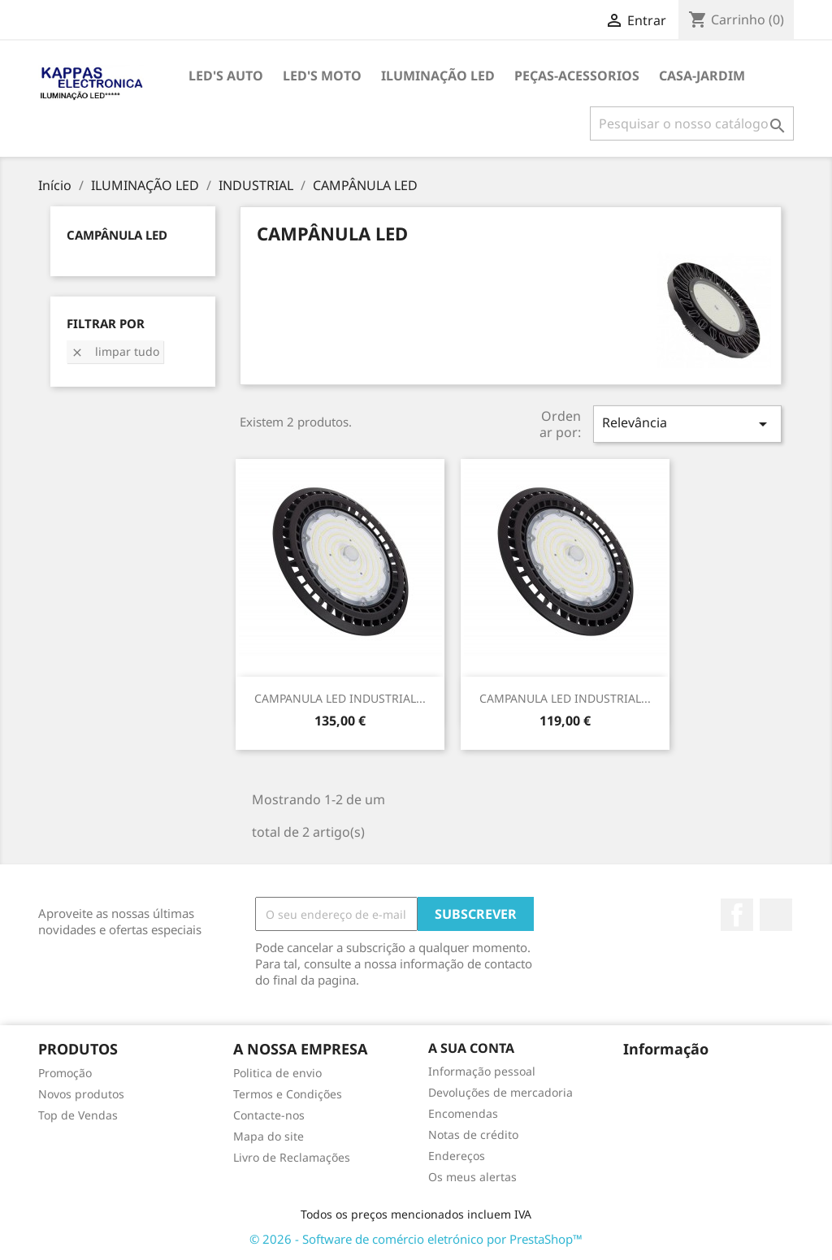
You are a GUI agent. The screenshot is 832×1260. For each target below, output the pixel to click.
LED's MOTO (322, 75)
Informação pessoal (481, 1071)
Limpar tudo (115, 351)
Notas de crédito (473, 1134)
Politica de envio (277, 1072)
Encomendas (463, 1113)
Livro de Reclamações (291, 1157)
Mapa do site (268, 1136)
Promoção (65, 1072)
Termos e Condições (287, 1094)
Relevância (687, 424)
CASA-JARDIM (702, 75)
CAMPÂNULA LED (117, 235)
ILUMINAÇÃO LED (438, 75)
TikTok (776, 914)
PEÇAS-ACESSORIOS (576, 75)
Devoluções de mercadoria (500, 1092)
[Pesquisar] (692, 123)
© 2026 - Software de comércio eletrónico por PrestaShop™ (416, 1239)
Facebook (737, 914)
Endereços (456, 1155)
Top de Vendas (78, 1115)
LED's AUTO (225, 75)
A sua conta (471, 1048)
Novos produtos (81, 1094)
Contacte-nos (269, 1115)
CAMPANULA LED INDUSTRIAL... (340, 698)
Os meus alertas (472, 1176)
